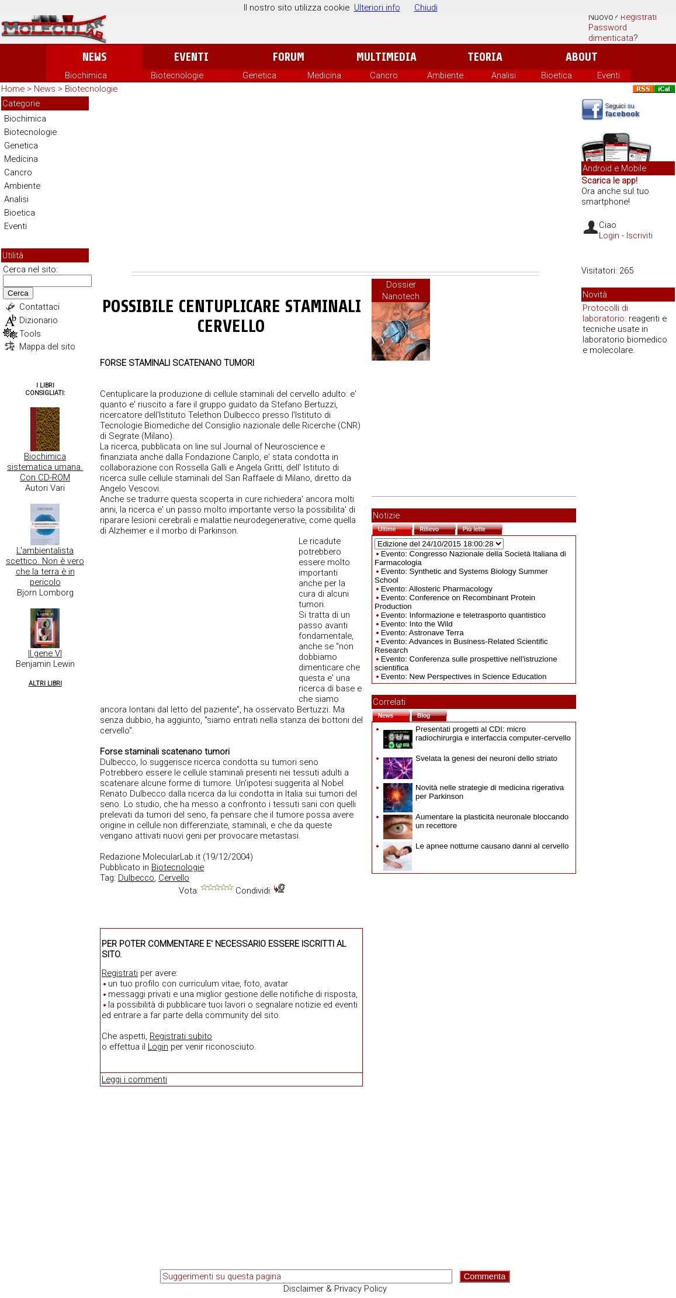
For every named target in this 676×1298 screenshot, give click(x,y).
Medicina (324, 75)
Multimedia (386, 57)
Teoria (484, 57)
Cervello (173, 878)
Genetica (259, 75)
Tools (30, 333)
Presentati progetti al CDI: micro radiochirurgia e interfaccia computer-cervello (477, 733)
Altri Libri (45, 683)
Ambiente (445, 75)
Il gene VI (45, 653)
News (94, 57)
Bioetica (556, 75)
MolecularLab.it (171, 857)
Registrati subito (181, 1036)
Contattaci (39, 307)
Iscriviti (639, 235)
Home (13, 89)
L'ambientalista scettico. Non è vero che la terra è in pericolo (45, 566)
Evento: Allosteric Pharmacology (437, 588)
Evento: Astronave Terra (422, 632)
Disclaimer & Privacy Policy (335, 1288)
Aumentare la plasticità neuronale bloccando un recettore (475, 821)
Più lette (482, 528)
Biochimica (86, 75)
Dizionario (38, 320)
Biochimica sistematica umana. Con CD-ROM (45, 467)
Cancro (384, 75)
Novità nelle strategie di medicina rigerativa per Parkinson (473, 792)
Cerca (18, 293)
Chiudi (426, 7)
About (582, 57)
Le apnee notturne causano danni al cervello (475, 846)
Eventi (191, 57)
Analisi (503, 75)
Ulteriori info (377, 7)
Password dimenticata (610, 32)
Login (158, 1046)
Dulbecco (136, 878)
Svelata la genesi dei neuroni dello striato (470, 758)
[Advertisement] (335, 184)
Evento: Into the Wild (417, 623)
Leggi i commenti (134, 1079)
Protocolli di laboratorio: (605, 313)
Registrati (638, 17)
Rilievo (438, 528)
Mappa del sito (47, 346)
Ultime (395, 528)
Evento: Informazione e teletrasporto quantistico (463, 615)
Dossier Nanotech (401, 290)
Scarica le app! (609, 180)
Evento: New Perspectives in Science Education (464, 676)
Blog (432, 714)
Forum (288, 57)
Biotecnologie (177, 75)
